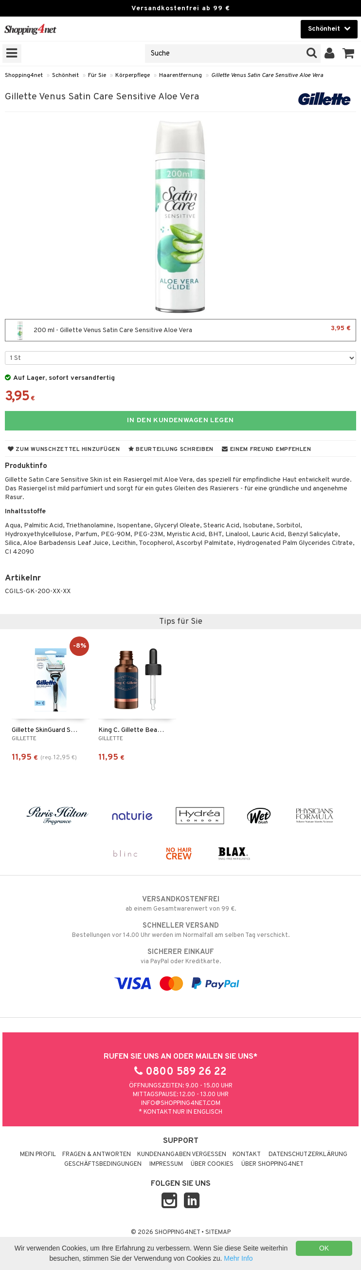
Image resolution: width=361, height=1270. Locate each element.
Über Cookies (212, 1164)
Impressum (166, 1164)
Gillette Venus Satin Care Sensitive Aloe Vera (267, 75)
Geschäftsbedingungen (103, 1164)
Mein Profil (38, 1154)
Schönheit (65, 75)
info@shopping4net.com (180, 1103)
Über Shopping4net (272, 1164)
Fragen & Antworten (96, 1154)
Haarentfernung (180, 75)
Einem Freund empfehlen (266, 449)
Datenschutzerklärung (308, 1154)
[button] (349, 53)
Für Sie (97, 75)
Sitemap (218, 1232)
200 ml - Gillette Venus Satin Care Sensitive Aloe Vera (180, 330)
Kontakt (247, 1154)
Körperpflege (132, 75)
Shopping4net (24, 75)
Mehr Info (238, 1258)
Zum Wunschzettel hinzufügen (64, 449)
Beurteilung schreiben (171, 449)
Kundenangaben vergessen (181, 1154)
